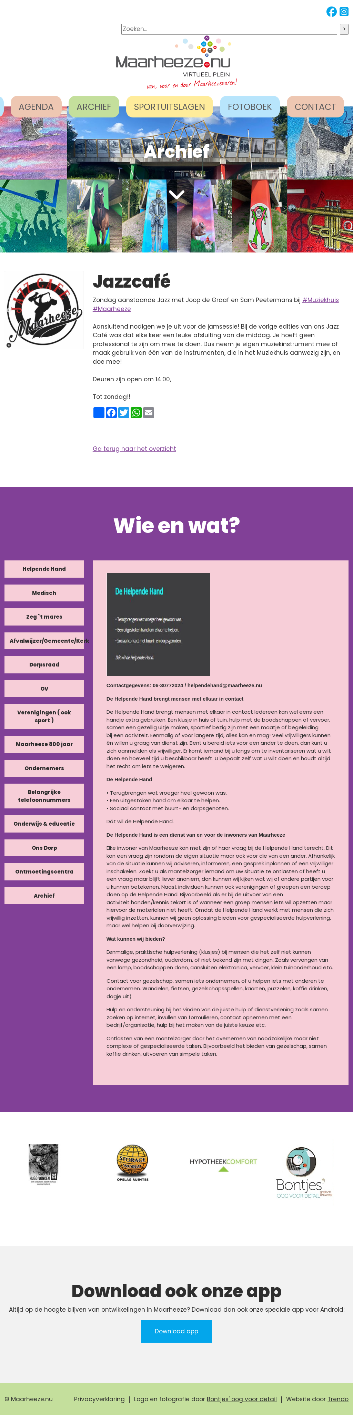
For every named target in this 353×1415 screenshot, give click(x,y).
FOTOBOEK (250, 107)
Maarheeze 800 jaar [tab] (44, 744)
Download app (176, 1331)
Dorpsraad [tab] (44, 664)
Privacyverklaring (99, 1399)
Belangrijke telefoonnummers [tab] (44, 796)
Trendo (338, 1399)
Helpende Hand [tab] (44, 568)
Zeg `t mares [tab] (44, 616)
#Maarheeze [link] (112, 309)
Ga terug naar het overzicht (134, 449)
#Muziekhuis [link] (320, 300)
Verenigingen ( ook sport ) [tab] (44, 716)
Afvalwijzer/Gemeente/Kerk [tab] (47, 640)
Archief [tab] (44, 895)
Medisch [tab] (44, 593)
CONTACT (315, 107)
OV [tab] (44, 688)
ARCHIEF (94, 107)
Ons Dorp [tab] (44, 847)
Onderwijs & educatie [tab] (44, 823)
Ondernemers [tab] (44, 768)
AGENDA (36, 107)
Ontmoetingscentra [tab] (44, 871)
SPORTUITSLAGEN (169, 107)
